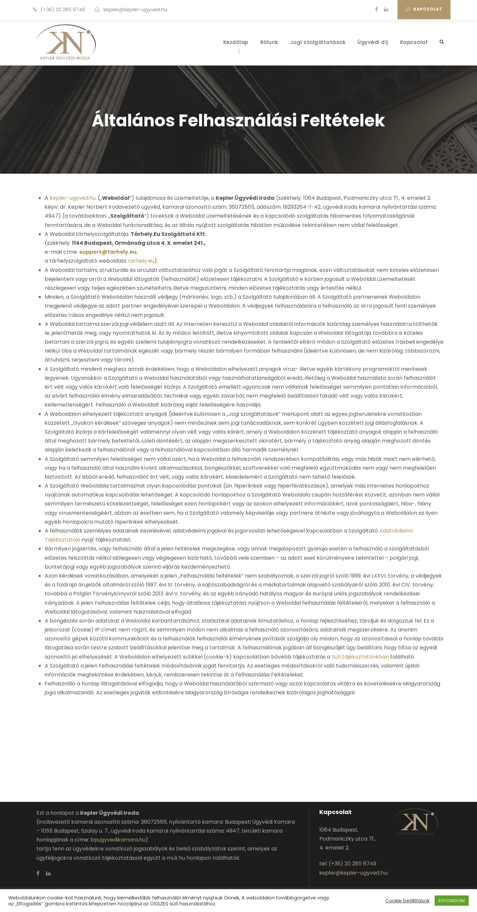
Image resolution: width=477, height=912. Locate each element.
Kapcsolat (424, 9)
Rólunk (269, 42)
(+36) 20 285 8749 (62, 9)
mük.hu (176, 858)
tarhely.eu (141, 261)
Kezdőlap (235, 42)
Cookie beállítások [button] (407, 901)
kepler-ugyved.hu (73, 198)
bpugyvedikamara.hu (117, 840)
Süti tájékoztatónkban (360, 657)
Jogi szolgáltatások (318, 42)
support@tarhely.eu (107, 252)
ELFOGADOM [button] (452, 900)
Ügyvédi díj (372, 42)
